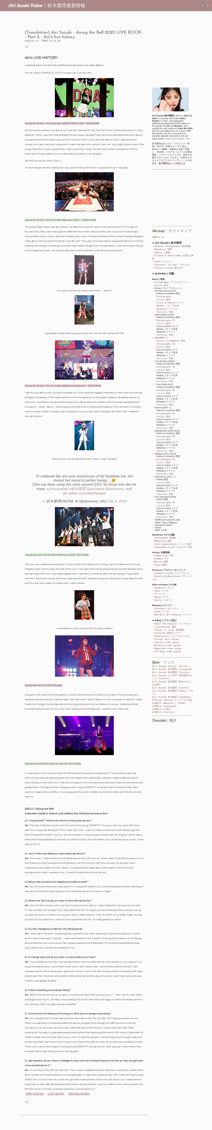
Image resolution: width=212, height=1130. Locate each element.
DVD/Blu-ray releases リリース (172, 614)
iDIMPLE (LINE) (161, 709)
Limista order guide (166, 642)
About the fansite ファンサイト (172, 623)
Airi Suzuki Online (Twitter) (170, 666)
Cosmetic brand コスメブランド (171, 573)
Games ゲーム (161, 596)
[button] (26, 47)
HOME (154, 236)
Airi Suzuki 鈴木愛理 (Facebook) (171, 696)
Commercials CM (163, 555)
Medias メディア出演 (167, 305)
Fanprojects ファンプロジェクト (172, 635)
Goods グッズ (161, 611)
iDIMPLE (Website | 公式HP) (169, 703)
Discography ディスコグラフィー (172, 282)
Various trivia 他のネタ (168, 267)
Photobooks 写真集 (165, 537)
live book (56, 1094)
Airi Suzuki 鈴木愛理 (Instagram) (172, 669)
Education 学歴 (163, 249)
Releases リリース (166, 308)
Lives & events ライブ (169, 302)
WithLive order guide (167, 645)
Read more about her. (178, 138)
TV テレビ (159, 593)
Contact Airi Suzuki (166, 639)
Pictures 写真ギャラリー (168, 632)
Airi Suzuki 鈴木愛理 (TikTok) (170, 687)
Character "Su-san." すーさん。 (173, 264)
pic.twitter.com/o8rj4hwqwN (84, 493)
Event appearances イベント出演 (172, 543)
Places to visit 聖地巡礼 (169, 629)
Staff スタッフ (162, 261)
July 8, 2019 (117, 501)
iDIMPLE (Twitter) (163, 712)
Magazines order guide (167, 648)
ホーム (161, 236)
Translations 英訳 (165, 626)
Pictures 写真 (164, 311)
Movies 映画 (161, 561)
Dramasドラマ (161, 558)
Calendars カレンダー (166, 608)
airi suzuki (35, 1094)
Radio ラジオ (161, 590)
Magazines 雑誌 (163, 540)
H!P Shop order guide (167, 651)
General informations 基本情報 (172, 246)
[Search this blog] (194, 5)
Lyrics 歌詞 (161, 285)
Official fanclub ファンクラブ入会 (172, 699)
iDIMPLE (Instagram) (164, 706)
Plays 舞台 (160, 564)
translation (78, 1094)
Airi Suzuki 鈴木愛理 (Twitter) (171, 672)
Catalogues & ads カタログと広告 (173, 547)
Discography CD (165, 320)
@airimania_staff (118, 489)
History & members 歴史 (170, 340)
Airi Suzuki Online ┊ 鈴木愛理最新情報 (46, 5)
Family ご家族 (162, 252)
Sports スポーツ (163, 599)
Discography (163, 296)
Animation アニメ (164, 587)
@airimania (95, 489)
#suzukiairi (60, 489)
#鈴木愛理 (77, 489)
